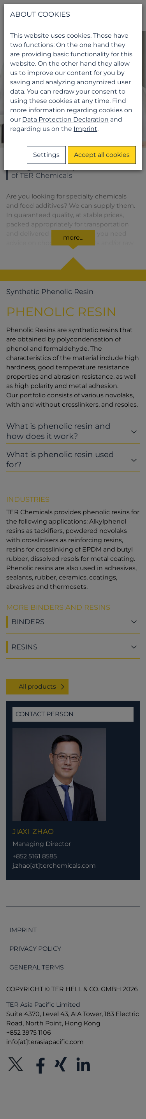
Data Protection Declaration (65, 119)
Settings (46, 154)
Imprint (85, 128)
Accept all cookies (102, 154)
